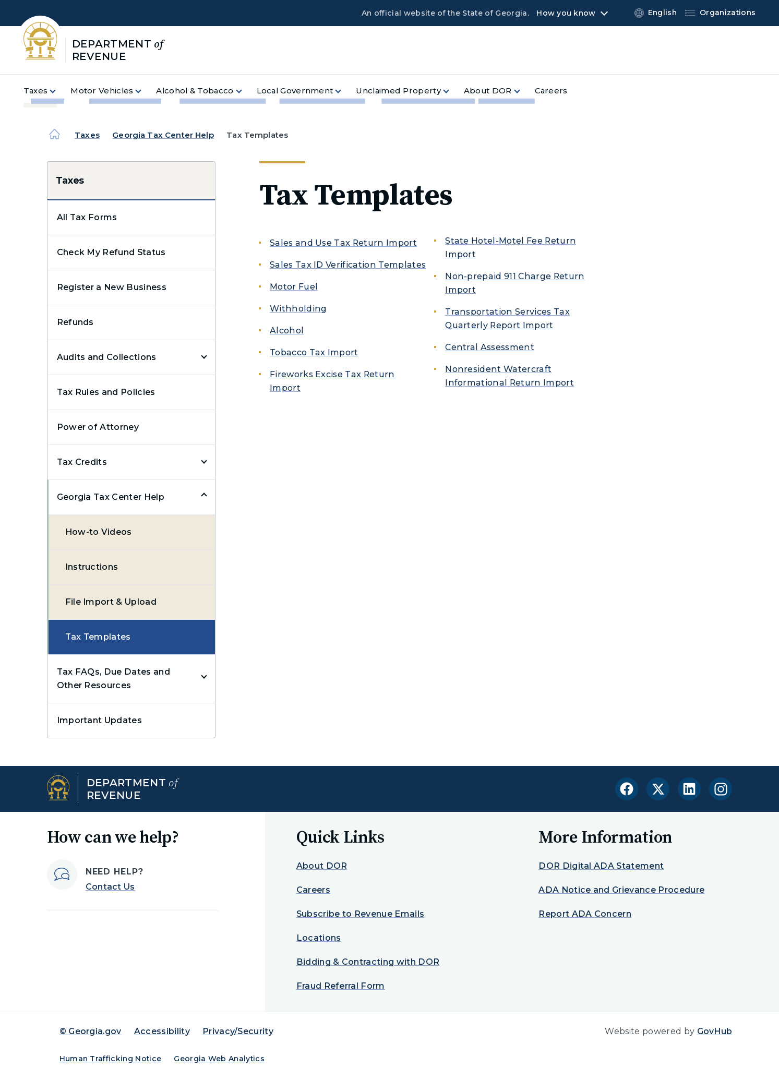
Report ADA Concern (584, 914)
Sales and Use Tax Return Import (343, 243)
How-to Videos (98, 532)
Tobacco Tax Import (314, 352)
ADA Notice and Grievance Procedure (621, 890)
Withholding (298, 309)
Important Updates (99, 720)
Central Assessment (489, 347)
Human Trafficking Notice (110, 1058)
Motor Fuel (294, 287)
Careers (313, 890)
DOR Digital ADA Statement (601, 866)
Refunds (75, 322)
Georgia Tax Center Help (162, 135)
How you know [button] (565, 13)
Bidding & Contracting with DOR (368, 962)
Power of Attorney (98, 427)
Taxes (87, 135)
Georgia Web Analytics (219, 1058)
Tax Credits (82, 462)
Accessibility (162, 1031)
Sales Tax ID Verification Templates (348, 265)
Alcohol (287, 330)
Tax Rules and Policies (106, 392)
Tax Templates (98, 637)
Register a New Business (111, 287)
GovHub (715, 1031)
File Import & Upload (111, 602)
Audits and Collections (107, 357)
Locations (318, 938)
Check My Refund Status (111, 252)
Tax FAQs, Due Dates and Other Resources (113, 678)
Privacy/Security (237, 1031)
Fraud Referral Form (340, 986)
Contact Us (110, 887)
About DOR (321, 866)
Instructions (91, 567)
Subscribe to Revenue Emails (360, 914)
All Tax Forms (87, 217)
